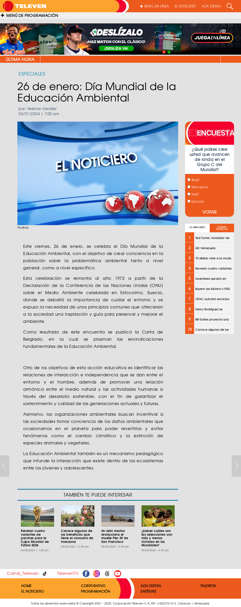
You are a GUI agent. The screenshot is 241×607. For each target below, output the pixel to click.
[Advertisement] (210, 411)
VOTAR (209, 212)
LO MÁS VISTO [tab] (197, 227)
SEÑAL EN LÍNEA (154, 6)
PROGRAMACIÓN (95, 591)
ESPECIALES (32, 73)
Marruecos (197, 187)
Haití (193, 194)
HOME (26, 585)
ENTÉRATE (148, 591)
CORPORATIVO (93, 585)
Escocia (195, 201)
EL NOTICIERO (185, 6)
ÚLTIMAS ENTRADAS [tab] (222, 228)
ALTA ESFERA (211, 6)
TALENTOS (208, 585)
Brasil (193, 180)
